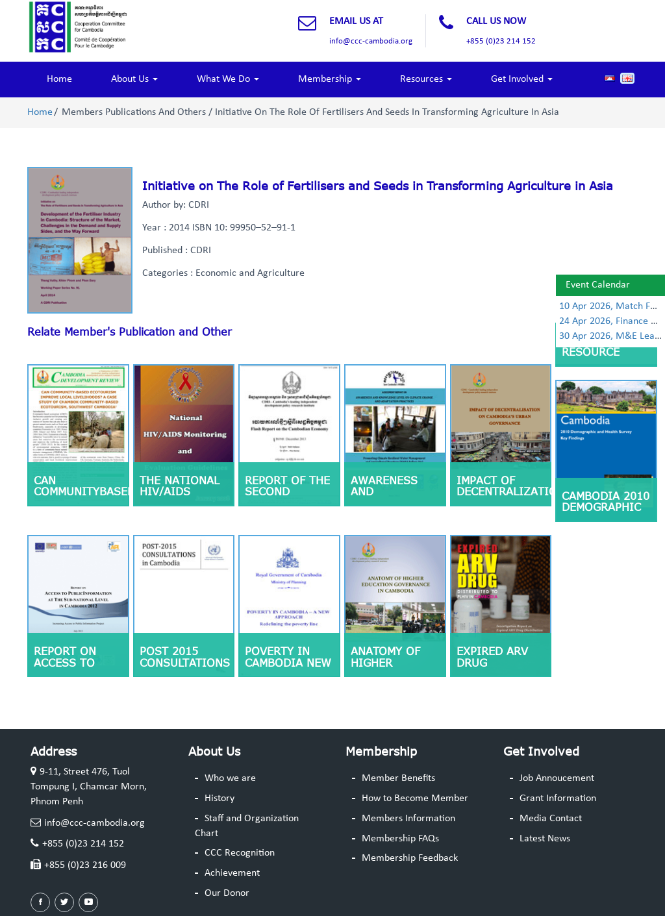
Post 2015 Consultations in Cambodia (185, 662)
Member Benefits (398, 778)
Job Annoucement (557, 778)
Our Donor (227, 893)
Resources (426, 79)
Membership (329, 79)
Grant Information (558, 798)
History (219, 798)
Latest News (545, 839)
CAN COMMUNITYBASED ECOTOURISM (81, 492)
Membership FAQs (400, 839)
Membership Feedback (410, 858)
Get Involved (522, 79)
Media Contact (551, 818)
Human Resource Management (599, 352)
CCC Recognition (240, 853)
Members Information (408, 818)
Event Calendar (598, 285)
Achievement (232, 873)
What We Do (228, 79)
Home (59, 79)
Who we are (230, 778)
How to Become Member (415, 798)
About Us (134, 79)
